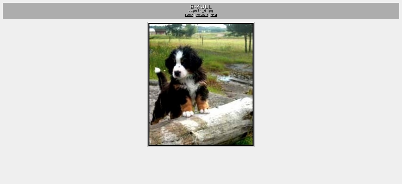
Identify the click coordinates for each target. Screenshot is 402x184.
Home (189, 15)
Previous (202, 15)
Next (213, 15)
